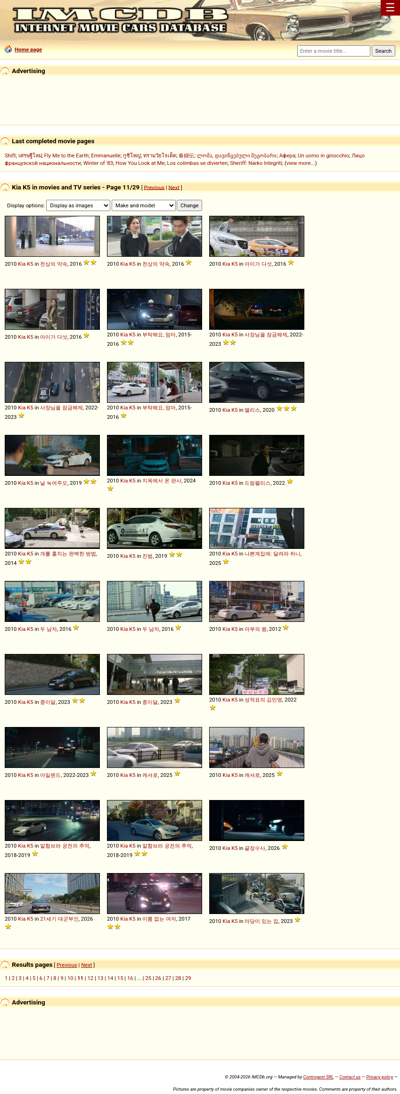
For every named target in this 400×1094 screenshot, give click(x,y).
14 (110, 978)
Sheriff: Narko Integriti (256, 163)
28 (178, 978)
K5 (30, 264)
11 (80, 978)
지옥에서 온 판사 (161, 480)
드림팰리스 (257, 483)
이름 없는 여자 (159, 918)
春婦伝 (186, 155)
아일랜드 (50, 775)
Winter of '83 (98, 163)
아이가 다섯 (258, 264)
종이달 (48, 702)
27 (168, 978)
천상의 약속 (53, 264)
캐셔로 (150, 775)
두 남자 (48, 629)
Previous (154, 187)
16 (130, 978)
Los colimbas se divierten (197, 163)
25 (148, 978)
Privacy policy (379, 1076)
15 (120, 978)
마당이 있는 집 (261, 921)
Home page (23, 49)
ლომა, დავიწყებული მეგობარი (237, 155)
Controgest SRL (318, 1076)
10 (70, 978)
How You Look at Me (139, 163)
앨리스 (252, 410)
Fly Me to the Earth (66, 155)
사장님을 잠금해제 (266, 334)
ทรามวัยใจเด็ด (159, 155)
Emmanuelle (106, 155)
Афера (287, 155)
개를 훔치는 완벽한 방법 (68, 553)
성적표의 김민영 (263, 699)
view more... (300, 163)
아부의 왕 (256, 629)
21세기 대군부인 (59, 918)
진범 (147, 556)
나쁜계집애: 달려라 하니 (272, 553)
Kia (21, 264)
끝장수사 (255, 848)
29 (188, 978)
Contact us (349, 1076)
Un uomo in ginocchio (323, 155)
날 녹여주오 (53, 483)
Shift (10, 155)
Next (174, 187)
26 (158, 978)
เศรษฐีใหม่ (30, 155)
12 (90, 978)
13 (101, 978)
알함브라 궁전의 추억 (65, 845)
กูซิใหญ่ (132, 155)
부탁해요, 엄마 (159, 334)
